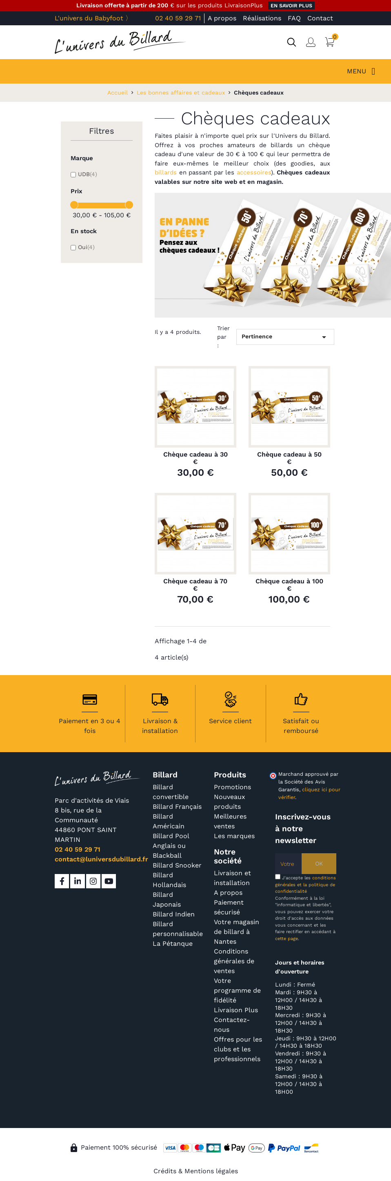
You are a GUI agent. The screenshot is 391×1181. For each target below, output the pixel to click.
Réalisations (262, 18)
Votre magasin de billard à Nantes (236, 931)
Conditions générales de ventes (234, 961)
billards (166, 172)
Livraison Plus (236, 1010)
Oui (86, 247)
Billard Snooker (177, 865)
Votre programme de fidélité (237, 990)
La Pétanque (173, 943)
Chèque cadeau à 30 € (195, 458)
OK (319, 863)
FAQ (294, 18)
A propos (222, 18)
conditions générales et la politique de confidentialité (305, 884)
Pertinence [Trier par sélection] (285, 337)
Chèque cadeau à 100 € (289, 585)
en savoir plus (291, 5)
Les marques (234, 836)
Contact (320, 18)
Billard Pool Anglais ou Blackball (171, 845)
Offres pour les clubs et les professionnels (238, 1049)
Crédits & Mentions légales (195, 1171)
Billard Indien (174, 914)
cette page (286, 938)
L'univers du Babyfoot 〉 (93, 18)
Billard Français (177, 806)
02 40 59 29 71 (178, 18)
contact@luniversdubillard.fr (101, 859)
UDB (87, 174)
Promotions (232, 787)
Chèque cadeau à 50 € (289, 458)
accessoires (254, 172)
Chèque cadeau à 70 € (195, 585)
